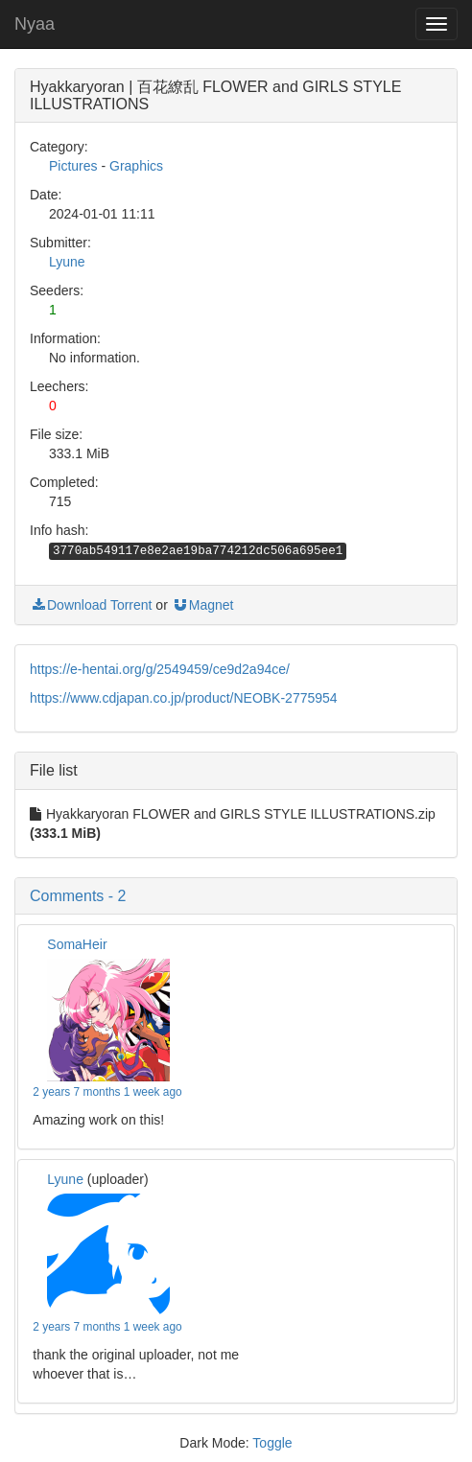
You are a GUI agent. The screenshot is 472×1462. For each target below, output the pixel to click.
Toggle (272, 1442)
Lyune (67, 261)
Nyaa (34, 24)
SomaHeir (76, 944)
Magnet (203, 605)
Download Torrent (91, 605)
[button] (236, 896)
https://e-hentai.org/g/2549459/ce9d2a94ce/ (160, 669)
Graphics (136, 166)
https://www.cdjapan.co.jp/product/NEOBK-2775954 (184, 698)
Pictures (73, 166)
